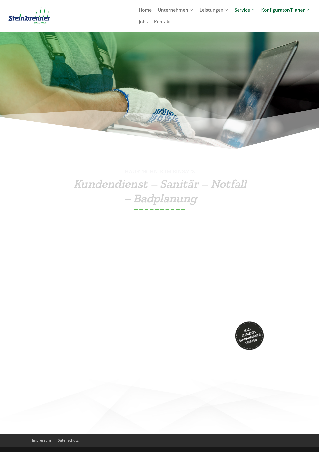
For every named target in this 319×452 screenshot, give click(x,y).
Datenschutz (68, 440)
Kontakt (162, 22)
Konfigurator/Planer (283, 10)
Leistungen (212, 10)
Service (242, 10)
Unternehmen (173, 10)
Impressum (41, 440)
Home (145, 10)
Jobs (143, 22)
